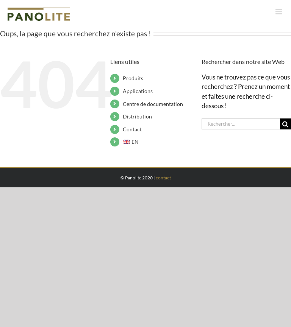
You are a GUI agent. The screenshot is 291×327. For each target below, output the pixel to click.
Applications (138, 91)
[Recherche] (285, 123)
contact (163, 178)
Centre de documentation (153, 104)
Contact (132, 129)
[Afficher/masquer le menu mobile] (279, 12)
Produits (133, 78)
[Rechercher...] (241, 123)
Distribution (137, 116)
